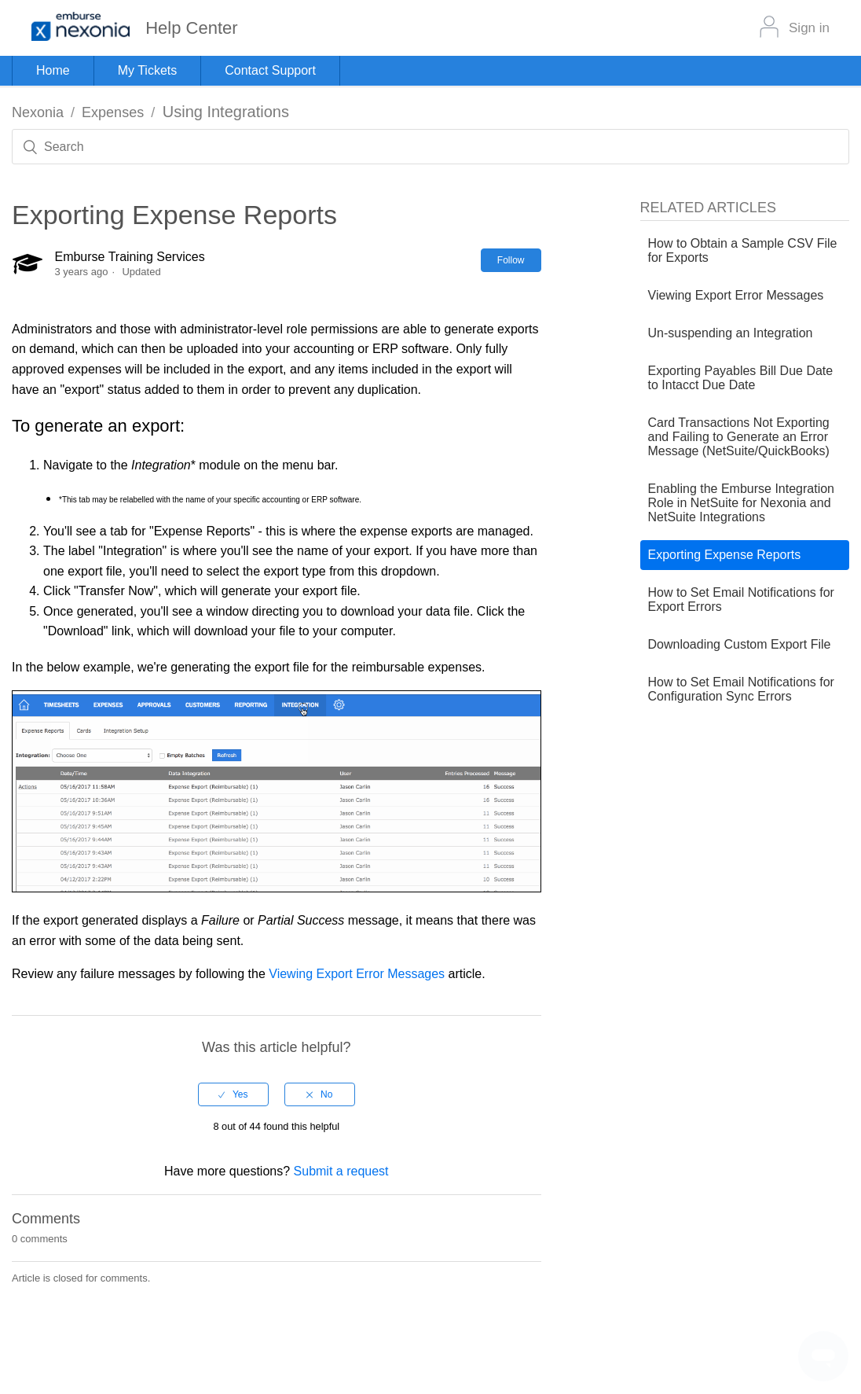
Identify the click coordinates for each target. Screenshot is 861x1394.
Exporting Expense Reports (724, 554)
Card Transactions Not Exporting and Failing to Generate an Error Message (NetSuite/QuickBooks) (739, 437)
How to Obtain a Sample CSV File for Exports (742, 250)
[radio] (233, 1094)
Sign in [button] (809, 27)
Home (53, 70)
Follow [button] (511, 260)
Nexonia (38, 112)
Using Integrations (226, 111)
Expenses (113, 112)
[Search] (430, 146)
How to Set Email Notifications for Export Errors (741, 599)
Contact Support (270, 70)
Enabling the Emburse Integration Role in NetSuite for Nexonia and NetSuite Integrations (741, 503)
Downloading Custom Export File (739, 644)
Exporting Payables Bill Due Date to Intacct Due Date (741, 378)
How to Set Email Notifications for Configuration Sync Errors (741, 689)
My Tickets (148, 70)
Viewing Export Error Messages (357, 973)
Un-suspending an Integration (730, 333)
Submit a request (341, 1171)
